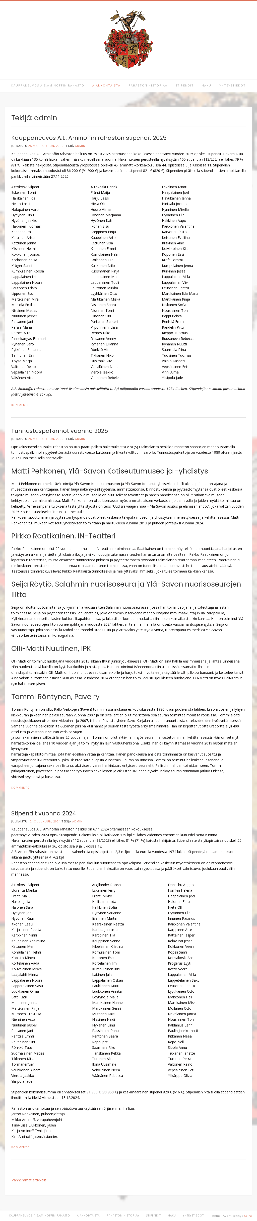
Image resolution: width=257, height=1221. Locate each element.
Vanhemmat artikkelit (29, 1180)
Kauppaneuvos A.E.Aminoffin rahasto (47, 85)
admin (80, 146)
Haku (206, 85)
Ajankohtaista (106, 85)
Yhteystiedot (232, 85)
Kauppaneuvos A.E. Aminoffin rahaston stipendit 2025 (88, 138)
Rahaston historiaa (147, 85)
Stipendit (184, 85)
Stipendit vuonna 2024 (43, 813)
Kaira (248, 1215)
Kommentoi (21, 405)
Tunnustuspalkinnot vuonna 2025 (59, 431)
